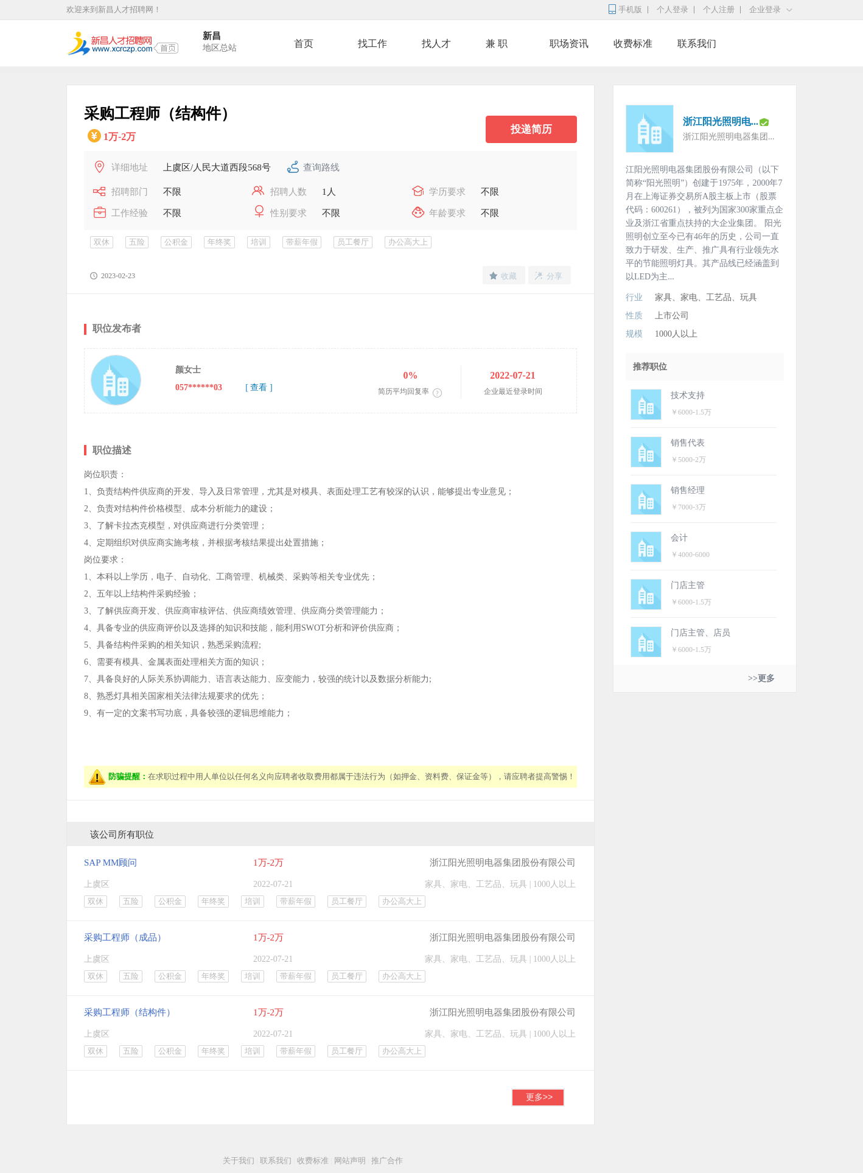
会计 (679, 537)
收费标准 (632, 43)
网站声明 (350, 1160)
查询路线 (321, 167)
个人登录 (672, 9)
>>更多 (761, 678)
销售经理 (688, 490)
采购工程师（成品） (125, 937)
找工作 (372, 43)
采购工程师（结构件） (129, 1012)
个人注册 (719, 9)
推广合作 (387, 1160)
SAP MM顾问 (110, 862)
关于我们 (238, 1160)
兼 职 (497, 43)
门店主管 (688, 585)
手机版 (630, 9)
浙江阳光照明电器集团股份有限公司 (503, 862)
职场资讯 (569, 43)
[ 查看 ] (258, 387)
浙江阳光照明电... (720, 121)
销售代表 (688, 442)
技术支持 (688, 395)
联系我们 (696, 43)
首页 (303, 43)
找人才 (436, 43)
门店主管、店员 (700, 632)
